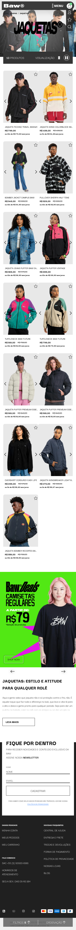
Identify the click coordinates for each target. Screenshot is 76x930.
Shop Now (13, 659)
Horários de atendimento (10, 872)
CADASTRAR (38, 791)
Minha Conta (10, 830)
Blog (47, 873)
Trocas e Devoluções (57, 844)
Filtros (19, 922)
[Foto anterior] (5, 101)
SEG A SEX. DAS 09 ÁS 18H (16, 881)
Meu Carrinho (10, 844)
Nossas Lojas (52, 866)
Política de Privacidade (59, 859)
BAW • (6, 13)
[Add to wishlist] (35, 74)
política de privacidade (38, 804)
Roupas (13, 13)
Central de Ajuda (54, 830)
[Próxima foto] (36, 101)
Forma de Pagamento (57, 851)
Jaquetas (24, 13)
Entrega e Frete (53, 837)
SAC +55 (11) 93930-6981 (15, 863)
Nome (8, 767)
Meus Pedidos (10, 837)
